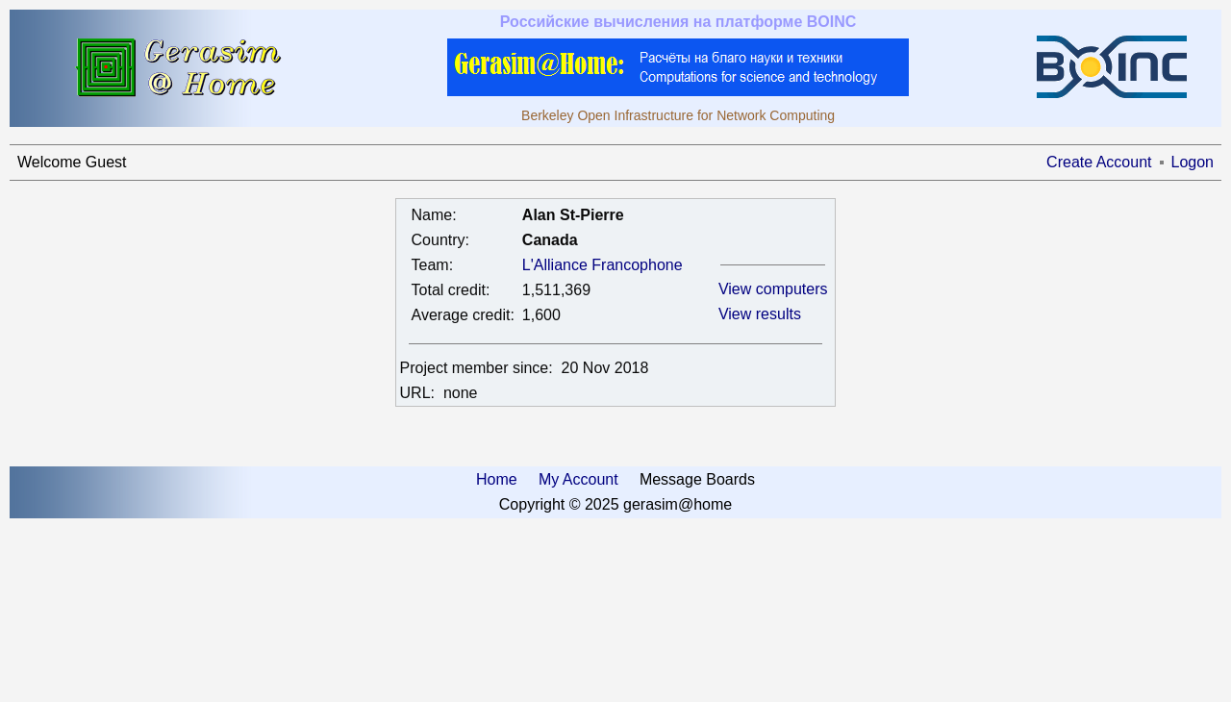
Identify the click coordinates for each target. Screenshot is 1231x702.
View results (759, 314)
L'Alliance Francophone (602, 265)
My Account (578, 479)
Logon (1193, 162)
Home (496, 479)
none (460, 393)
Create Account (1098, 162)
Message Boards (697, 479)
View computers (773, 289)
